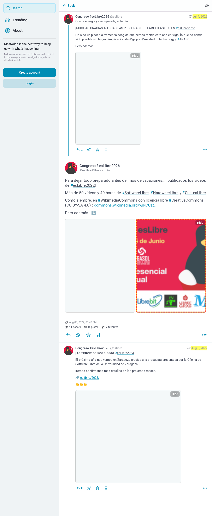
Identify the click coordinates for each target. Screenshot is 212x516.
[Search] (29, 8)
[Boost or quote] (89, 149)
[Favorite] (97, 149)
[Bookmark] (98, 335)
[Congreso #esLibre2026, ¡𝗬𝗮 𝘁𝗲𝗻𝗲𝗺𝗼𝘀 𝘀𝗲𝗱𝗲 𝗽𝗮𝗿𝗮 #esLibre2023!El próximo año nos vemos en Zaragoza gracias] (135, 418)
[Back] (130, 5)
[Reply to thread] (79, 488)
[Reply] (79, 149)
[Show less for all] (206, 5)
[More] (205, 149)
